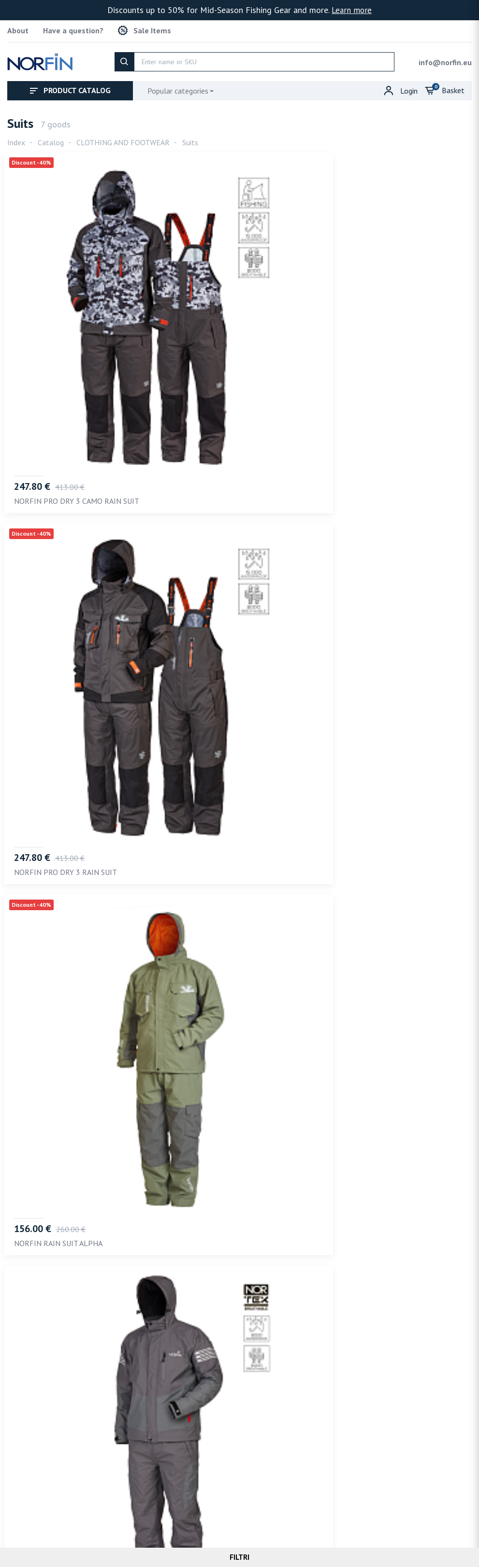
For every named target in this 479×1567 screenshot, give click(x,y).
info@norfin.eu (445, 59)
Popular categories (177, 87)
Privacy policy (230, 1513)
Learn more (352, 9)
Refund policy (360, 1513)
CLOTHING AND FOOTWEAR (123, 139)
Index (16, 139)
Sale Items (144, 29)
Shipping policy (295, 1513)
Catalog (51, 139)
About (18, 29)
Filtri (239, 1557)
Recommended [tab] (38, 1254)
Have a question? (73, 29)
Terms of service (163, 1513)
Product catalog (70, 87)
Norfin (232, 1533)
